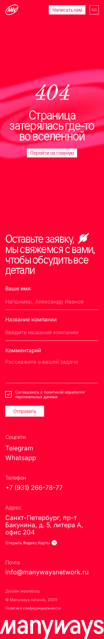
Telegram (19, 448)
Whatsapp (20, 458)
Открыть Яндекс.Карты (27, 542)
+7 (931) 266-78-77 (34, 487)
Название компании (31, 319)
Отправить (24, 411)
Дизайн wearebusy (22, 591)
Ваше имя (18, 288)
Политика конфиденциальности (32, 608)
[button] (94, 9)
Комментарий (23, 350)
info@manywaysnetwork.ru (47, 572)
